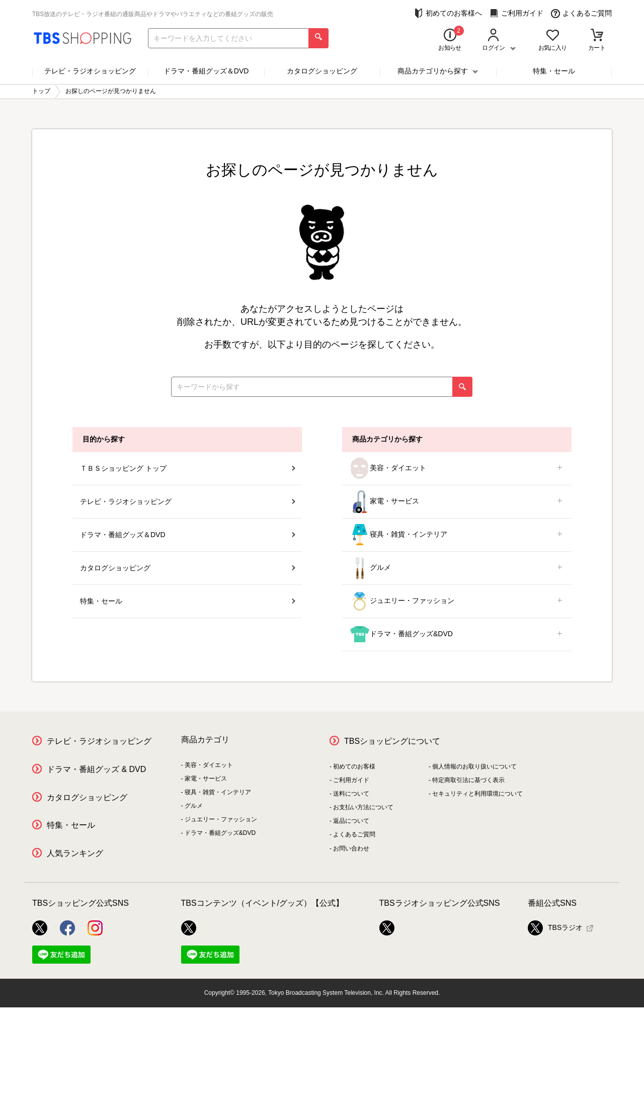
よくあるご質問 (581, 13)
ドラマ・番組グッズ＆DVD (206, 71)
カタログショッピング (322, 71)
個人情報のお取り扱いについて (474, 766)
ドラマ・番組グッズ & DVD (96, 769)
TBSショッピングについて (392, 741)
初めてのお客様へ (448, 13)
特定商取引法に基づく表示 (468, 780)
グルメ (457, 568)
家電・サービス (457, 501)
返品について (351, 820)
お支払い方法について (363, 807)
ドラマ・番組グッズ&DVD (457, 634)
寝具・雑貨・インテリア (457, 535)
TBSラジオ (555, 927)
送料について (351, 793)
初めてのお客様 (354, 766)
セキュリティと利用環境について (477, 793)
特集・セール (554, 71)
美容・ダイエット (457, 468)
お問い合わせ (351, 848)
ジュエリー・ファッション (457, 601)
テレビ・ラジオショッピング (90, 71)
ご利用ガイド (516, 13)
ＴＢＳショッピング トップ (187, 468)
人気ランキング (75, 853)
